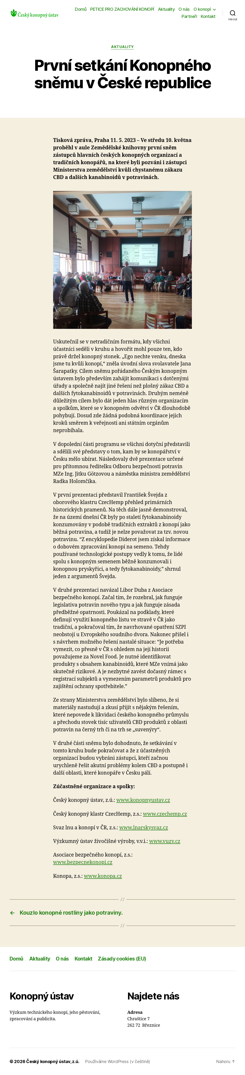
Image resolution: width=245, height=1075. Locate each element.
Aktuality (166, 9)
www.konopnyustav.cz (143, 800)
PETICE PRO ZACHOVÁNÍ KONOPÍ (122, 9)
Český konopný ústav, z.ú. (52, 1061)
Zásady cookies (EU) (122, 959)
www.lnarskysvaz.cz (143, 828)
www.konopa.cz (103, 876)
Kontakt (208, 16)
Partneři (189, 16)
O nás (184, 9)
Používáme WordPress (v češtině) (117, 1061)
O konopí (202, 9)
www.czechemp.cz (165, 814)
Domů (80, 9)
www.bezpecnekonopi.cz (82, 862)
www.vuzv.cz (164, 841)
